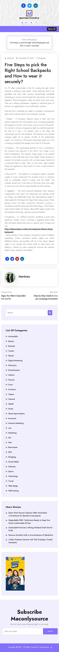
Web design (13, 486)
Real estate (12, 447)
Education (12, 365)
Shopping (31, 39)
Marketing (12, 433)
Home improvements (16, 413)
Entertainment (14, 370)
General (11, 399)
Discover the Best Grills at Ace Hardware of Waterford (31, 535)
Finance (11, 380)
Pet (9, 437)
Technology (13, 476)
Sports (10, 471)
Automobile (13, 336)
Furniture (12, 389)
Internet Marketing (16, 423)
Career (11, 351)
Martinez (24, 276)
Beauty (11, 341)
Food (10, 384)
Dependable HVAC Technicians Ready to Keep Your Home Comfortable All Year (29, 521)
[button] (52, 29)
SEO (10, 452)
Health (11, 404)
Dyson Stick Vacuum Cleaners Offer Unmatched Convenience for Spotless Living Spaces (28, 514)
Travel (10, 481)
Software (12, 466)
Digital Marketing (15, 360)
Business (11, 346)
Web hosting (13, 490)
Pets (10, 442)
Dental (11, 355)
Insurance (12, 418)
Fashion (11, 375)
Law (9, 428)
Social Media (13, 461)
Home (24, 39)
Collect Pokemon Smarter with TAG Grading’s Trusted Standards (30, 541)
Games (11, 394)
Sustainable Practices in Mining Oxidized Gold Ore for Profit (31, 529)
